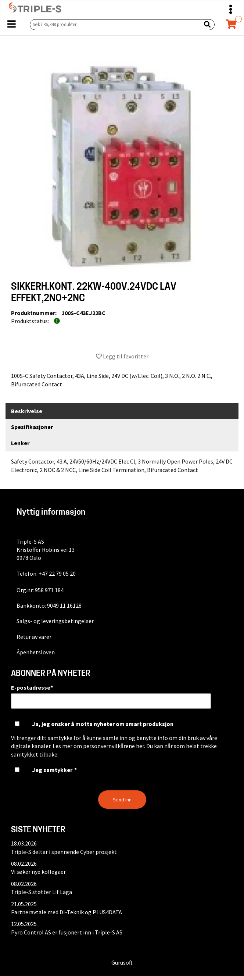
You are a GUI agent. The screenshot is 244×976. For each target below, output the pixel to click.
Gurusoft (122, 962)
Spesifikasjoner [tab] (32, 426)
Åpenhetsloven (36, 652)
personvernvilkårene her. (114, 746)
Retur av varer (34, 636)
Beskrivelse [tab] (26, 411)
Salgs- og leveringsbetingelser (55, 621)
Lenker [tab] (20, 443)
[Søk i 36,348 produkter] (114, 24)
